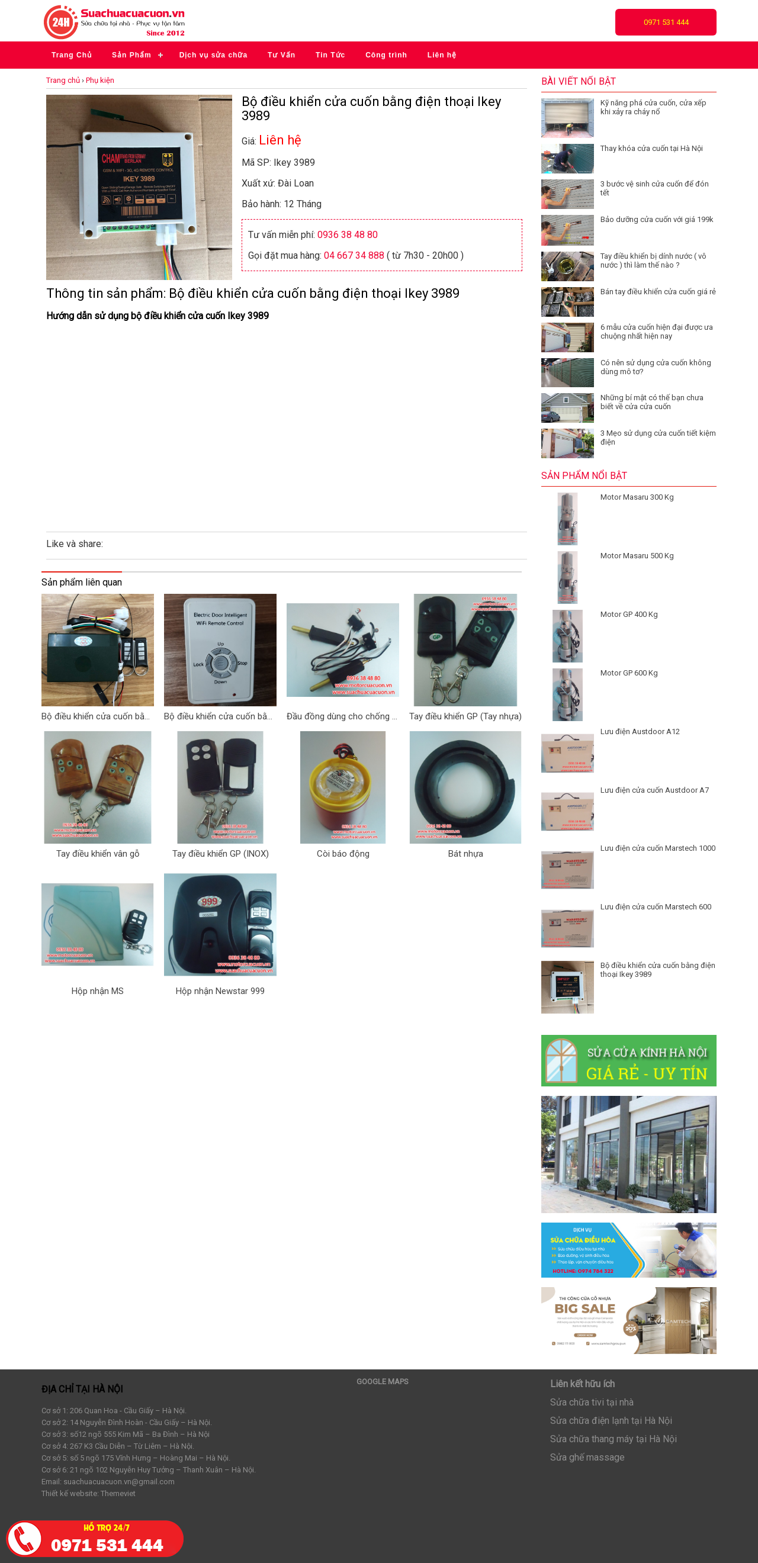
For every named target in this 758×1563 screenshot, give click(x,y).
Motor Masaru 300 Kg (637, 497)
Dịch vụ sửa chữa (213, 55)
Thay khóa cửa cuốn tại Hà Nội (651, 148)
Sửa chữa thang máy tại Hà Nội (613, 1439)
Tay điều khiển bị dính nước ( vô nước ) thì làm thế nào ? (653, 260)
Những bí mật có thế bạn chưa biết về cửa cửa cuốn (652, 402)
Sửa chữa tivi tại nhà (592, 1402)
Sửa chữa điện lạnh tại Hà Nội (611, 1420)
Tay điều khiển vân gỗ (98, 853)
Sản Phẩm (132, 55)
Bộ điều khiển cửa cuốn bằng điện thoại (220, 716)
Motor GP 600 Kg (629, 672)
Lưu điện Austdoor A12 (640, 731)
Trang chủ (63, 80)
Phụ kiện (100, 80)
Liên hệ (442, 55)
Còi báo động (343, 853)
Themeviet (118, 1493)
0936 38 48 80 (347, 234)
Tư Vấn (282, 55)
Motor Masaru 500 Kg (637, 555)
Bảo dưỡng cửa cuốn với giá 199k (657, 219)
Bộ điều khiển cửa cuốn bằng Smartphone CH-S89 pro (97, 716)
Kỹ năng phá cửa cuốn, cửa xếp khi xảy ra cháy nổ (653, 107)
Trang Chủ (72, 55)
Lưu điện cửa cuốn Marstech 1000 (657, 848)
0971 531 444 (666, 22)
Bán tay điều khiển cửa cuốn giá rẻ (658, 291)
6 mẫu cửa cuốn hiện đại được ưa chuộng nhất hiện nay (656, 331)
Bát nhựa (465, 853)
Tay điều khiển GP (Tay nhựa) (465, 716)
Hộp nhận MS (98, 991)
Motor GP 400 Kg (629, 614)
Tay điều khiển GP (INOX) (220, 853)
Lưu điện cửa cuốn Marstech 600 (655, 906)
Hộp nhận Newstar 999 (220, 991)
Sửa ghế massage (587, 1457)
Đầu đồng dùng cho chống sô (343, 716)
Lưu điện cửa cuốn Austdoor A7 (654, 790)
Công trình (386, 55)
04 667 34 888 (354, 255)
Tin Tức (330, 55)
